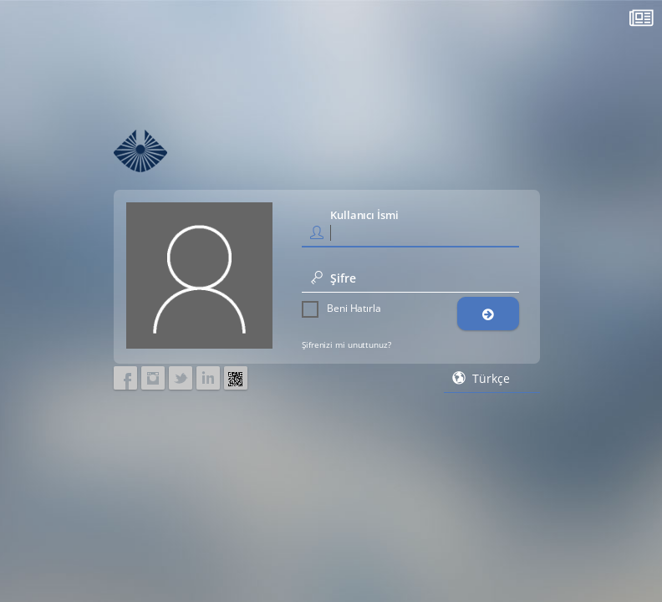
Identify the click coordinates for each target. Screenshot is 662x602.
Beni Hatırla (341, 308)
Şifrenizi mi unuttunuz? (346, 344)
